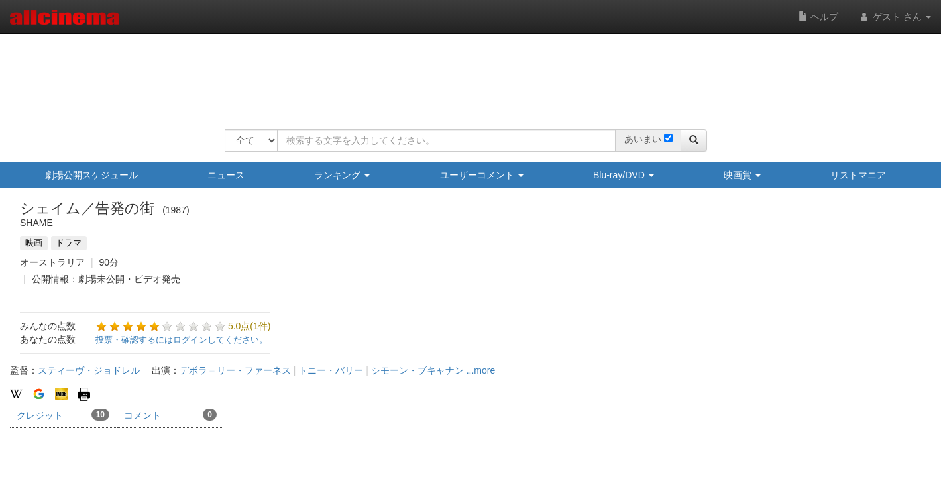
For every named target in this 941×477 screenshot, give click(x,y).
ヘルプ (818, 16)
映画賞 (742, 175)
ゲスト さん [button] (894, 16)
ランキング (342, 175)
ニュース (226, 175)
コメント (170, 415)
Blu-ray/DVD (623, 175)
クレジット (63, 415)
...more (481, 370)
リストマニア (858, 175)
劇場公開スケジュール (91, 175)
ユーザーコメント (482, 175)
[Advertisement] (466, 73)
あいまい (642, 139)
